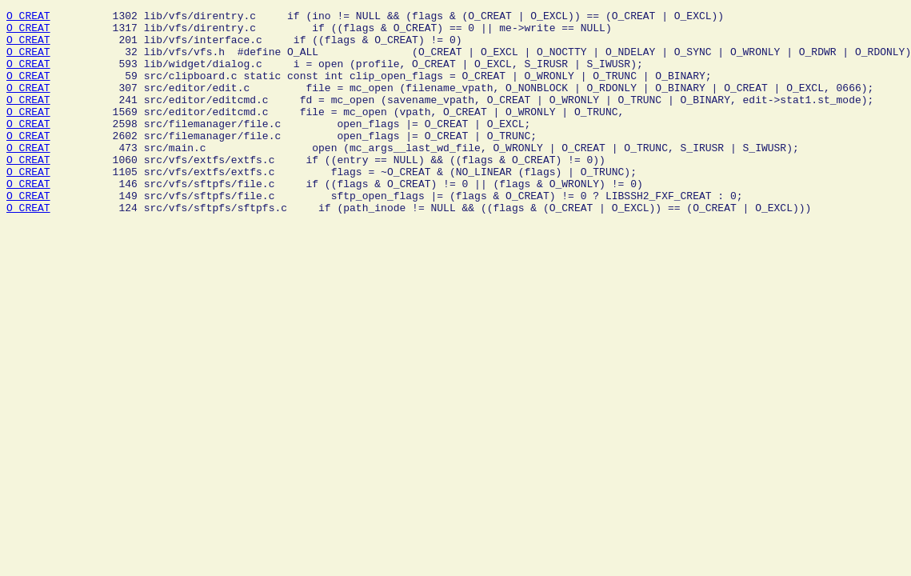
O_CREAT (28, 17)
